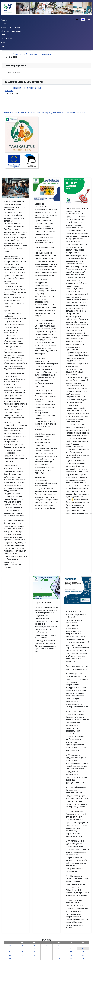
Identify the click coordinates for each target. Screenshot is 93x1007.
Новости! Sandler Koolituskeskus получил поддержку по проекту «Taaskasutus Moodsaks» (44, 112)
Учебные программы (10, 27)
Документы (6, 38)
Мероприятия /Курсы (11, 31)
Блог (3, 35)
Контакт (5, 46)
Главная (4, 20)
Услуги (4, 42)
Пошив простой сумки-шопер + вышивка (32, 54)
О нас (3, 23)
